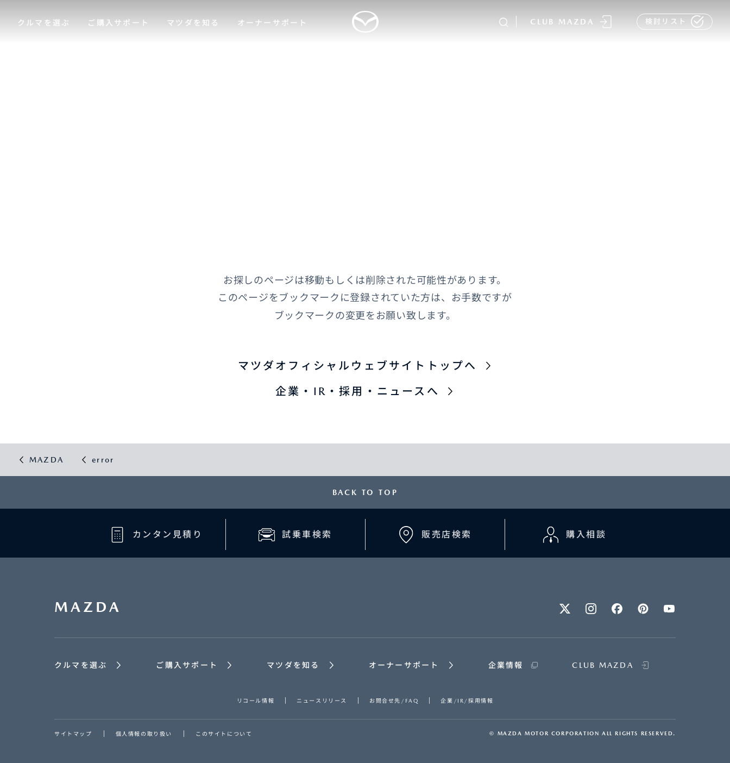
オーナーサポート (272, 22)
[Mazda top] (365, 22)
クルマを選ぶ (43, 22)
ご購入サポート (118, 22)
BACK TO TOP (365, 492)
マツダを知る (193, 22)
